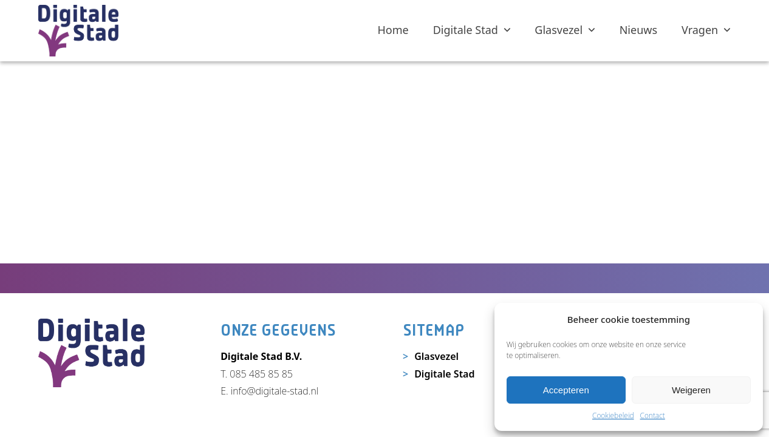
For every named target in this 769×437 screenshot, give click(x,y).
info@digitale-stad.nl (274, 391)
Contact (652, 415)
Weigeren (691, 390)
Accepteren (566, 390)
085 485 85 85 (261, 374)
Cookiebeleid (613, 415)
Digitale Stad (444, 374)
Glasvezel (436, 356)
